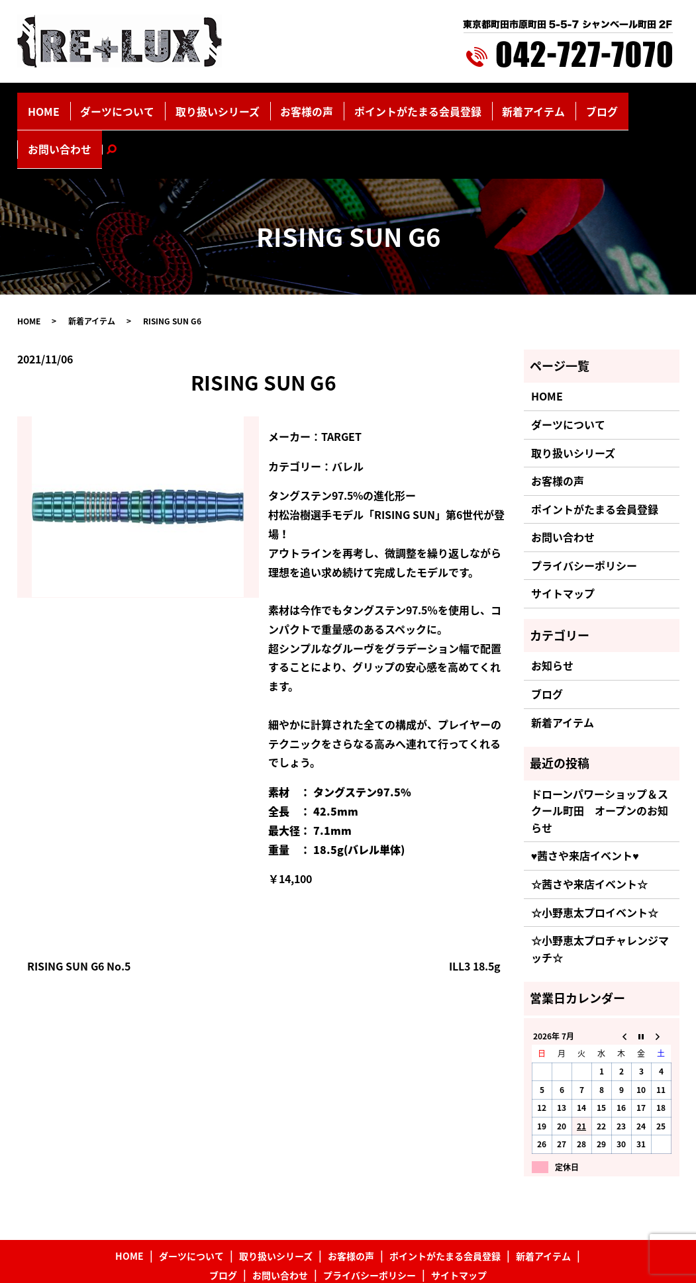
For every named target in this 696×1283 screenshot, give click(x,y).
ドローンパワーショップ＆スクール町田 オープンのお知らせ (599, 756)
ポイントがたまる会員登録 (382, 104)
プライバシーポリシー (584, 512)
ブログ (532, 104)
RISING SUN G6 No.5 (78, 911)
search (638, 104)
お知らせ (552, 612)
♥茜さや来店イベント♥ (585, 802)
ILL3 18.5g (475, 911)
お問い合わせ (587, 104)
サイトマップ (563, 539)
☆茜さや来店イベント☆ (589, 830)
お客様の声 (290, 104)
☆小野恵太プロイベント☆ (594, 858)
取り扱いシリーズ (217, 104)
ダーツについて (135, 104)
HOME (75, 104)
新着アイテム (477, 104)
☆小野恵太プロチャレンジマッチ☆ (600, 895)
